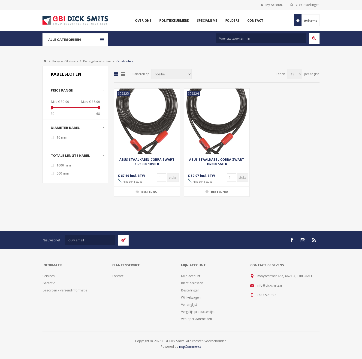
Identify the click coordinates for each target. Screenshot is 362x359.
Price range (62, 90)
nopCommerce (190, 346)
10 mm (62, 137)
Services (48, 276)
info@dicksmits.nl (270, 285)
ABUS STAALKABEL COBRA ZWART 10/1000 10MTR (147, 161)
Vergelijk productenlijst (198, 311)
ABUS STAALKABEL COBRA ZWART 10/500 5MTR (216, 161)
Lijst (123, 74)
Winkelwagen (191, 297)
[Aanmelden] (90, 240)
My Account (274, 5)
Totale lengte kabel (70, 155)
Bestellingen (190, 290)
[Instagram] (303, 240)
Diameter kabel (65, 127)
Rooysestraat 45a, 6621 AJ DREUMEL (285, 276)
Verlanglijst (189, 304)
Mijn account (190, 276)
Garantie (48, 283)
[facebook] (292, 240)
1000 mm (64, 165)
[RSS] (314, 240)
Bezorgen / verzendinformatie (64, 290)
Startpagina (44, 61)
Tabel (116, 74)
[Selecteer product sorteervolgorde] (171, 74)
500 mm (63, 173)
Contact (118, 276)
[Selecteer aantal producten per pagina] (294, 74)
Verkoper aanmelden (196, 319)
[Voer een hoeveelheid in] (161, 177)
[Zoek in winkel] (261, 38)
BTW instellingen (307, 5)
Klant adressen (192, 283)
